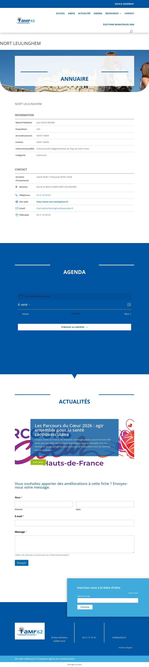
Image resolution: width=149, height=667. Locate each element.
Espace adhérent (124, 3)
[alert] (37, 296)
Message (21, 532)
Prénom (18, 509)
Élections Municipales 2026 (118, 24)
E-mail (19, 516)
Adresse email (84, 596)
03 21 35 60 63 (43, 195)
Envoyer (21, 563)
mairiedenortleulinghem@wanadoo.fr (55, 208)
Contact (129, 13)
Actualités (84, 13)
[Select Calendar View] (129, 305)
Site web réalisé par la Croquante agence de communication (45, 658)
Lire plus (38, 462)
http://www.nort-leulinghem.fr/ (52, 201)
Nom (78, 509)
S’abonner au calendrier (73, 327)
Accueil (60, 13)
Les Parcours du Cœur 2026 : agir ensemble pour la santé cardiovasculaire (69, 430)
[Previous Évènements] (24, 314)
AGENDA (98, 13)
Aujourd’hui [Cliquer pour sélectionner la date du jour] (75, 314)
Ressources (111, 13)
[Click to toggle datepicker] (24, 304)
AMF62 (71, 13)
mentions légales (125, 647)
